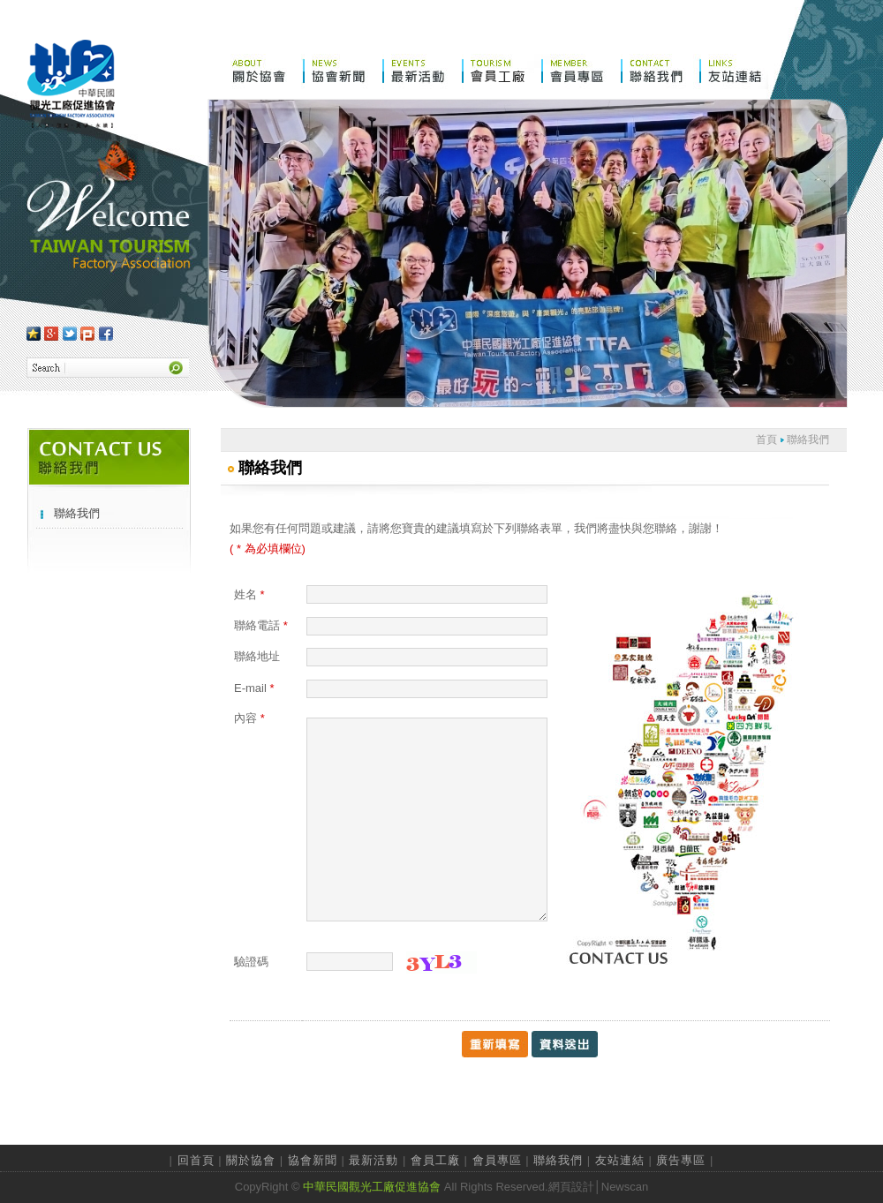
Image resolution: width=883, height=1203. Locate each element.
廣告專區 (681, 1160)
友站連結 (620, 1160)
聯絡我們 (77, 513)
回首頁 (196, 1160)
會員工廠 (435, 1160)
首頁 (766, 439)
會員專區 (497, 1160)
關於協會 (250, 1160)
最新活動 (373, 1160)
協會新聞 (312, 1160)
